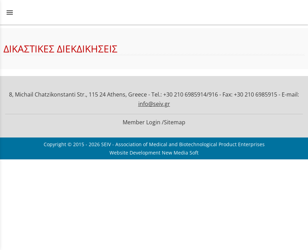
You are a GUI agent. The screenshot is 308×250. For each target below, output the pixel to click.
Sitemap (174, 122)
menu (10, 12)
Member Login (141, 122)
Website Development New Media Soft (154, 152)
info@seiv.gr (154, 104)
